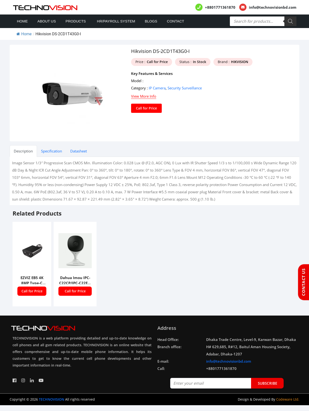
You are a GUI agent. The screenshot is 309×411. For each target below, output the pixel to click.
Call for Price (146, 108)
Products (75, 21)
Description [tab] (23, 151)
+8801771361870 (220, 7)
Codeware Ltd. (287, 399)
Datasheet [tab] (78, 151)
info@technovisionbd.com (272, 7)
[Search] (290, 21)
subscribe (267, 383)
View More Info (143, 96)
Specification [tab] (51, 151)
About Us (46, 21)
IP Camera (157, 88)
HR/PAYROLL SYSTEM (116, 21)
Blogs (151, 21)
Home (22, 21)
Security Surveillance (185, 88)
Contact (175, 21)
